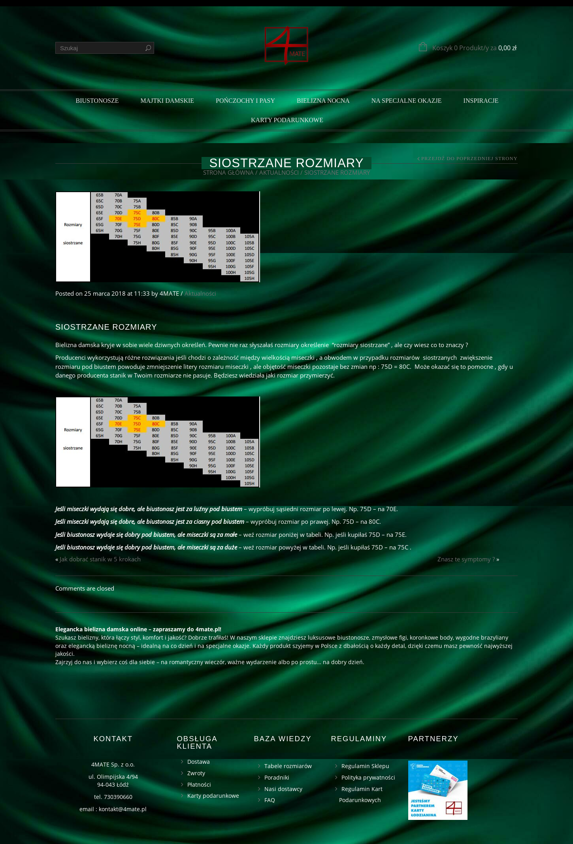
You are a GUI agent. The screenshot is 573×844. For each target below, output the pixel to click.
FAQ (269, 800)
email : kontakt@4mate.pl (113, 809)
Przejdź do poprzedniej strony (469, 158)
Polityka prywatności (368, 777)
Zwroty (196, 773)
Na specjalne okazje (406, 100)
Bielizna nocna (323, 100)
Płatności (199, 784)
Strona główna (228, 172)
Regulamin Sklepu (365, 766)
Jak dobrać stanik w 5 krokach (100, 559)
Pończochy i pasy (245, 100)
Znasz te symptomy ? (466, 559)
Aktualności (279, 172)
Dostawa (198, 761)
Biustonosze (97, 100)
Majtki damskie (167, 100)
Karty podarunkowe (287, 120)
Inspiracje (481, 100)
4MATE (169, 293)
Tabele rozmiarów (288, 766)
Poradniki (276, 777)
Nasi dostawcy (283, 789)
